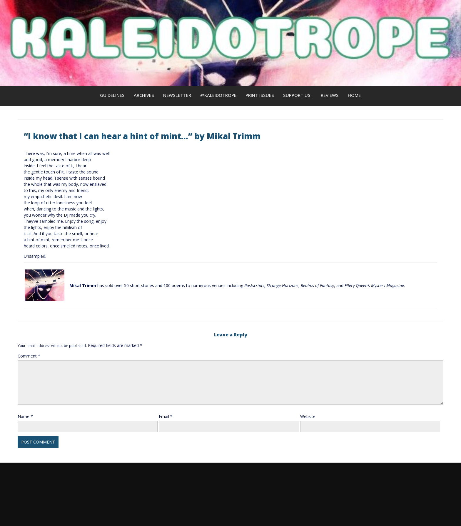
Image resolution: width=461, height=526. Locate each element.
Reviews (330, 95)
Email (166, 416)
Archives (144, 95)
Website (307, 416)
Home (354, 95)
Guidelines (112, 95)
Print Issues (259, 95)
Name (25, 416)
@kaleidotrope (218, 95)
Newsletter (177, 95)
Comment (29, 356)
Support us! (297, 95)
